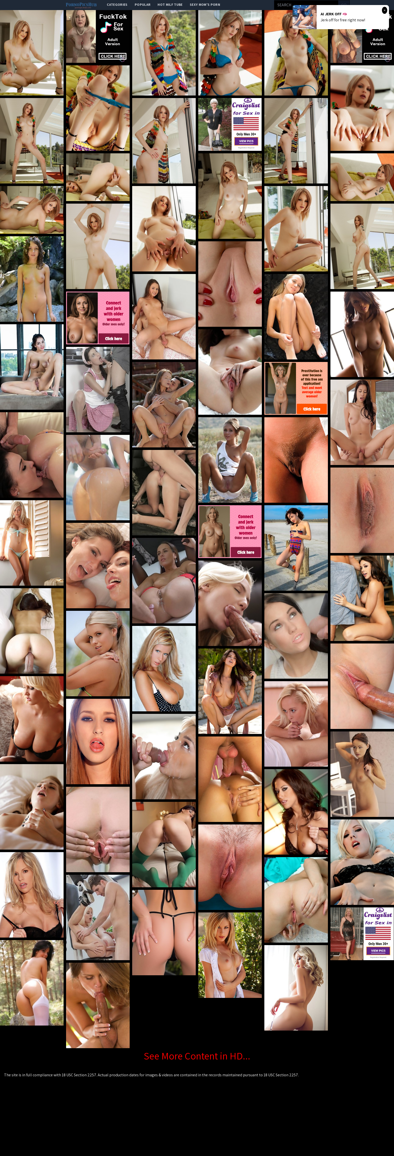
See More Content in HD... (197, 1055)
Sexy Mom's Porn (205, 4)
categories (117, 4)
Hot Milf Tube (170, 4)
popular (143, 4)
